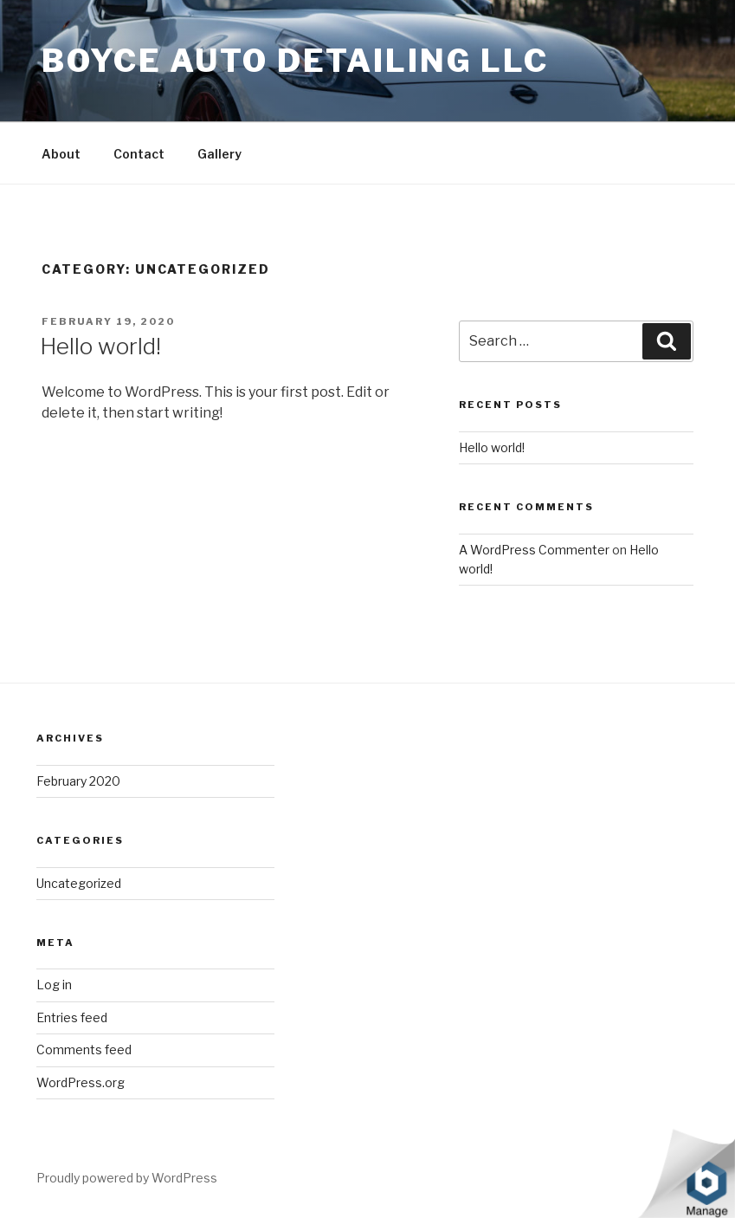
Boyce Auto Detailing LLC (295, 61)
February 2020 (78, 781)
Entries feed (71, 1017)
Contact (138, 153)
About (61, 153)
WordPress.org (80, 1082)
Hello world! (100, 346)
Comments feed (84, 1049)
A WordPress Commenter (534, 549)
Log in (54, 984)
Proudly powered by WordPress (126, 1177)
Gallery (219, 153)
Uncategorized (78, 883)
